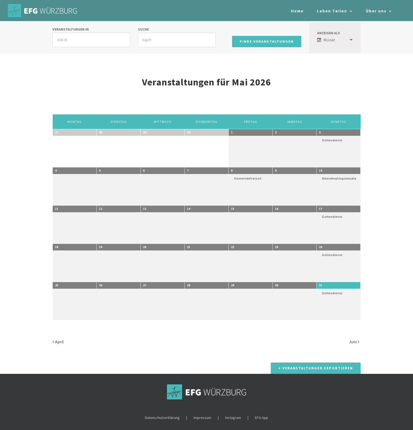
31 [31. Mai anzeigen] (320, 285)
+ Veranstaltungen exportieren (315, 365)
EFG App (261, 414)
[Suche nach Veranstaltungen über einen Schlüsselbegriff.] (177, 40)
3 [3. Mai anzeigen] (320, 132)
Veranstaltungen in (70, 29)
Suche (143, 29)
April (59, 341)
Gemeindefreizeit (248, 178)
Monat (326, 39)
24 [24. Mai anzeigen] (320, 247)
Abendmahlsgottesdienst (342, 178)
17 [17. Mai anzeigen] (320, 209)
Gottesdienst (332, 140)
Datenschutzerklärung (162, 414)
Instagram (233, 414)
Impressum (202, 414)
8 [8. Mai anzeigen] (232, 170)
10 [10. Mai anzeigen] (320, 170)
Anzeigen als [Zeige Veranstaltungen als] (328, 33)
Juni (353, 341)
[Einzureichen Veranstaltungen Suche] (266, 41)
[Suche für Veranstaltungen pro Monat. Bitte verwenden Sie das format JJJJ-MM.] (91, 40)
